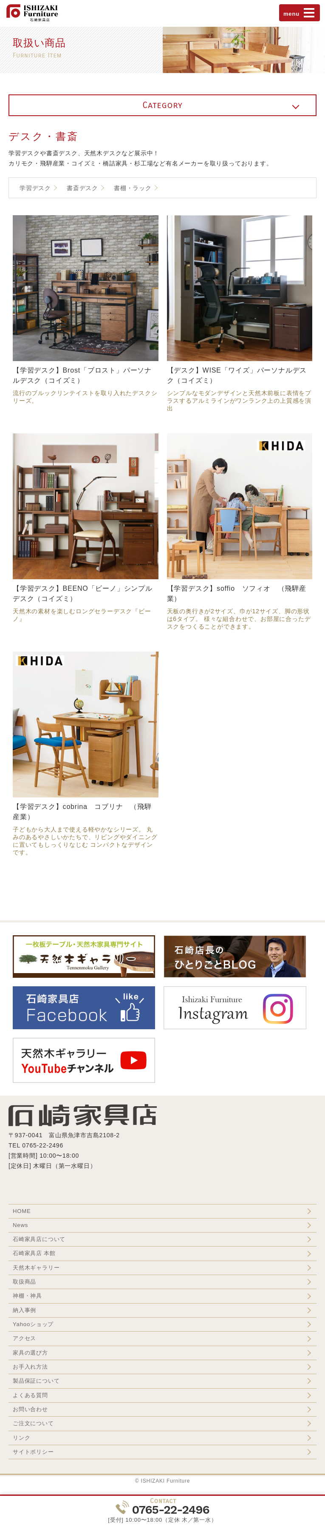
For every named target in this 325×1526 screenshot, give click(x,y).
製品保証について (36, 1381)
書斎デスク (82, 188)
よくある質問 (30, 1395)
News (20, 1225)
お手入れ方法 (30, 1367)
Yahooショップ (33, 1324)
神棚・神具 (27, 1296)
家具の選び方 (30, 1352)
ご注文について (33, 1423)
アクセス (24, 1338)
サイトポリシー (33, 1452)
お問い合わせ (30, 1409)
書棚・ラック (133, 188)
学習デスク (35, 188)
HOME (22, 1211)
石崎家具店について (39, 1239)
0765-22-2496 (170, 1510)
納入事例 (24, 1310)
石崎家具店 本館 (34, 1253)
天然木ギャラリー (36, 1267)
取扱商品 (24, 1281)
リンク (21, 1438)
